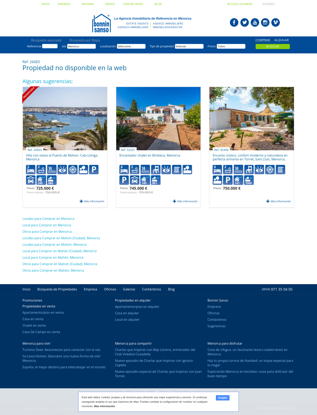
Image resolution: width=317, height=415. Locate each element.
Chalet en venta (34, 325)
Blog (158, 4)
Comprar (263, 40)
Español (265, 3)
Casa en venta (32, 319)
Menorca (73, 46)
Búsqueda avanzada (46, 40)
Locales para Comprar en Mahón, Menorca (54, 244)
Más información (94, 201)
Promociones (32, 300)
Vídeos (110, 4)
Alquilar (281, 40)
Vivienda (181, 46)
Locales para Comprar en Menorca (48, 218)
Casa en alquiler (127, 313)
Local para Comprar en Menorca (46, 225)
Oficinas (89, 4)
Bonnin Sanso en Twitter (244, 22)
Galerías (129, 289)
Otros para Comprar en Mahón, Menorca (53, 270)
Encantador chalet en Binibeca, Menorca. (150, 154)
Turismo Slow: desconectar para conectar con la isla (61, 349)
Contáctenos (134, 4)
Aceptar (222, 397)
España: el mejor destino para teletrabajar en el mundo (64, 367)
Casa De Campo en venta (41, 332)
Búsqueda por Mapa (85, 40)
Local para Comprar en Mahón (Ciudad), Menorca (59, 251)
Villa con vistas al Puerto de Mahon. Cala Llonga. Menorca (62, 155)
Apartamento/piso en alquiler (137, 306)
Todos (221, 46)
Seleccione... (125, 46)
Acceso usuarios (240, 4)
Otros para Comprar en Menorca (47, 231)
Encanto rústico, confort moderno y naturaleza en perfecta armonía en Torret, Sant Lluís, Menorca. (250, 155)
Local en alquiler (127, 319)
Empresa (65, 4)
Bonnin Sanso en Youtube (255, 22)
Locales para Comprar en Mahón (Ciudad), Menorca (61, 238)
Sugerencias (216, 326)
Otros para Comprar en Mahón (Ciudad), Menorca (59, 264)
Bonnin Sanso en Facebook (234, 22)
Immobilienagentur (167, 27)
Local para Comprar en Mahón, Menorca (52, 257)
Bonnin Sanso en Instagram (265, 22)
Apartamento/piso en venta (43, 312)
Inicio (45, 4)
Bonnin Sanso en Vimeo (275, 22)
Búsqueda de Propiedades (57, 289)
